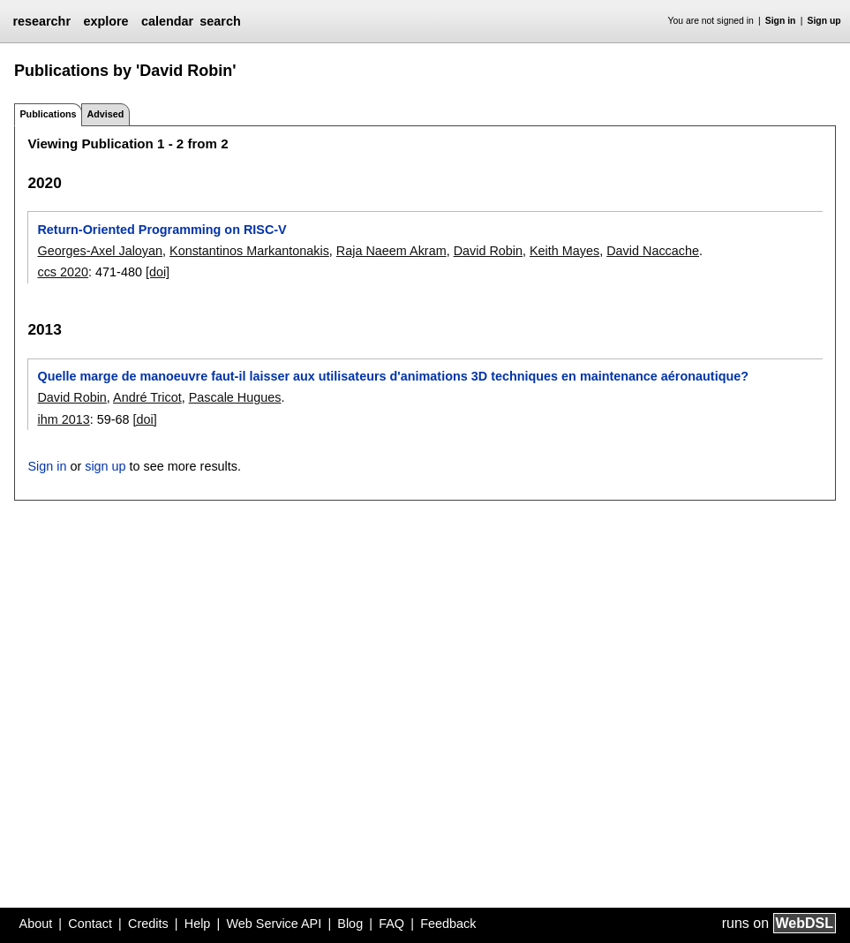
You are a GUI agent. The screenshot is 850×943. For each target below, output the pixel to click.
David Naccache (652, 251)
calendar (167, 21)
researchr (41, 21)
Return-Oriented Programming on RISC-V (161, 230)
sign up (105, 466)
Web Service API (273, 924)
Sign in (780, 21)
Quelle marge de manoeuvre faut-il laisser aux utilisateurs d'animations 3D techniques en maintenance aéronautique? (392, 376)
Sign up (824, 21)
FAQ (391, 924)
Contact (90, 924)
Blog (350, 924)
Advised (105, 114)
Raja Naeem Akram (391, 251)
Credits (148, 924)
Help (197, 924)
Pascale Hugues (235, 397)
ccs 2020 (62, 272)
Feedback (448, 924)
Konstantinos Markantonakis (249, 251)
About (36, 924)
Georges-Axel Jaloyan (99, 251)
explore (105, 21)
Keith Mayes (564, 251)
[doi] (157, 272)
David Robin (488, 251)
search (219, 21)
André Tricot (147, 397)
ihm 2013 (63, 419)
